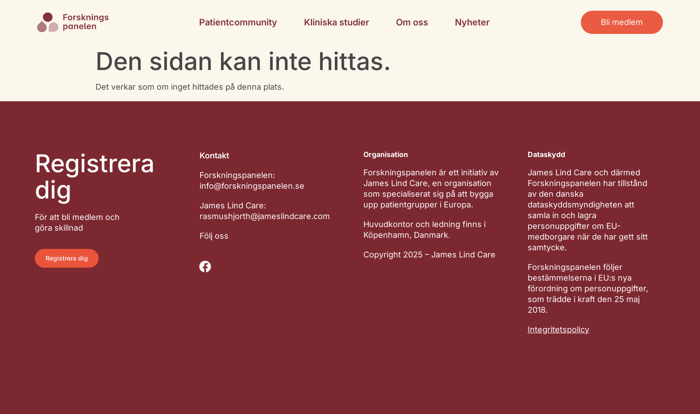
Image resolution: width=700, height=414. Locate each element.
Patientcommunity (238, 22)
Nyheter (472, 22)
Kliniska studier (336, 22)
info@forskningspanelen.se (252, 185)
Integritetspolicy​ (558, 329)
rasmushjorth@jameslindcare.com (265, 216)
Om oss (412, 22)
